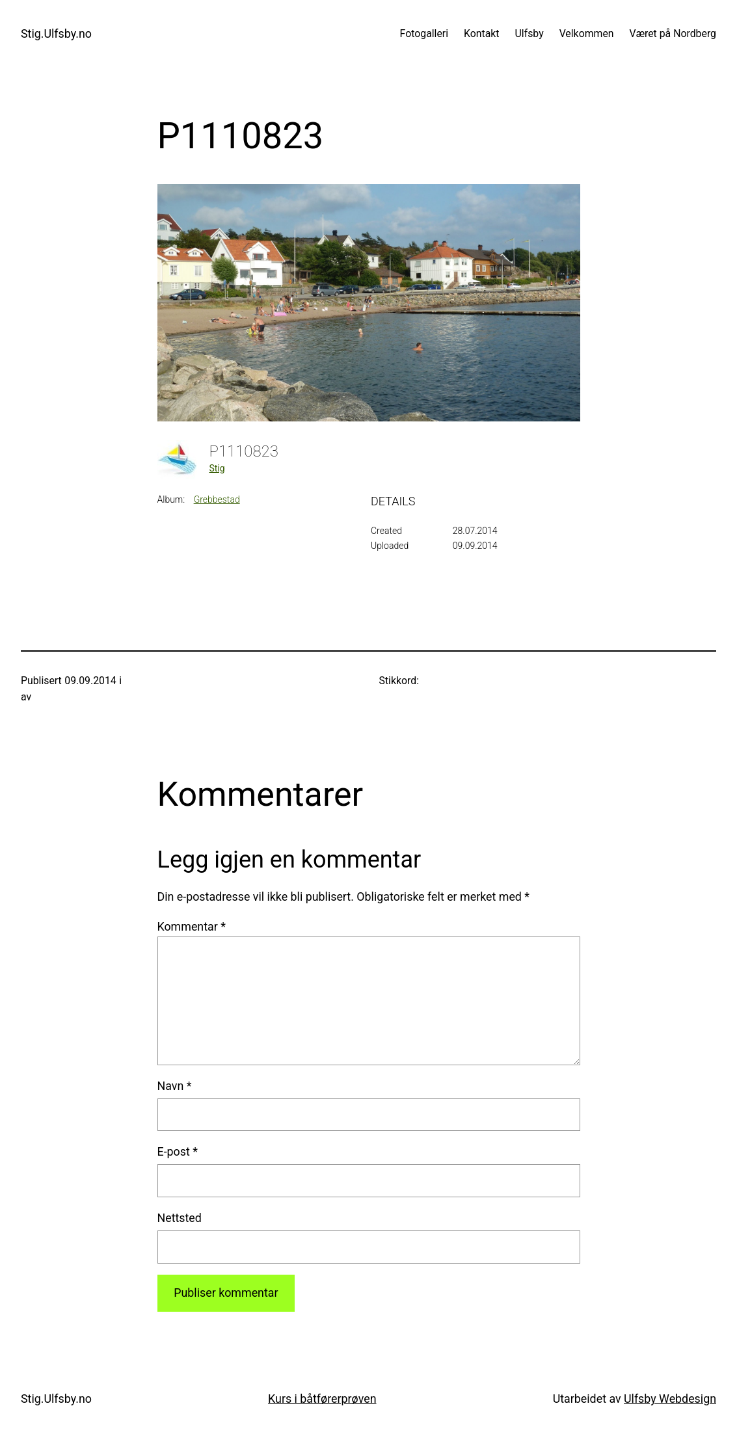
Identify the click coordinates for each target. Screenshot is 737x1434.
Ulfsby (529, 33)
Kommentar (191, 926)
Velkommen (586, 33)
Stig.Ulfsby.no (56, 33)
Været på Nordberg (673, 33)
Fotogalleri (424, 33)
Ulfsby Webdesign (670, 1398)
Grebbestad (217, 499)
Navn (174, 1086)
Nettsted (179, 1218)
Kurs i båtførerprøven (322, 1398)
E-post (177, 1151)
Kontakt (481, 33)
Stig (217, 468)
